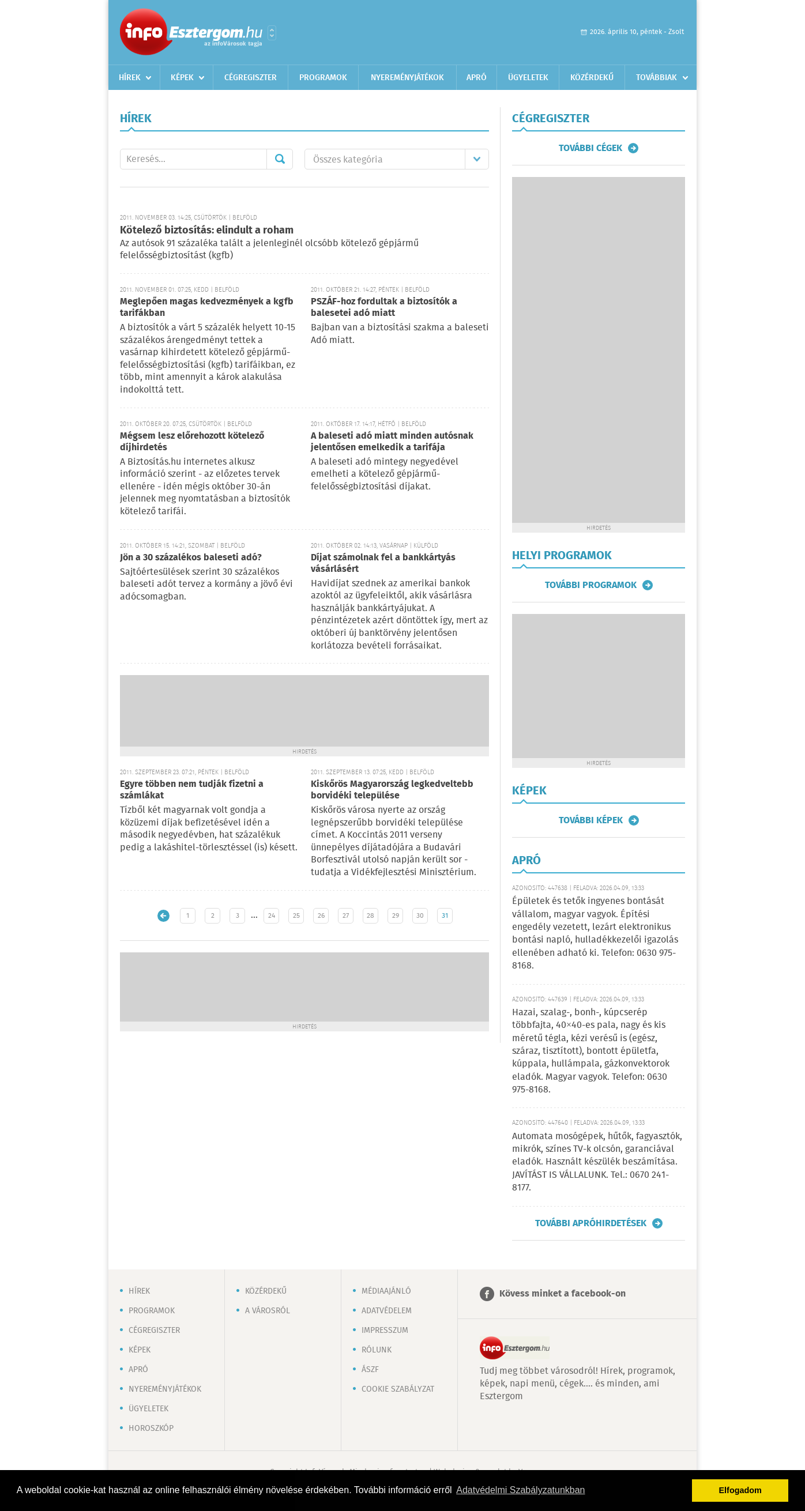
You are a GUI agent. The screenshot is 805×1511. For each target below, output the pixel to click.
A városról (267, 1311)
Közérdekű (592, 77)
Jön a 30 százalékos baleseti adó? (191, 558)
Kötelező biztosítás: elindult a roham (207, 231)
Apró (477, 77)
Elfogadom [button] (740, 1490)
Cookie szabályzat (398, 1389)
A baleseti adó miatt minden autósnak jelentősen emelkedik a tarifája (392, 442)
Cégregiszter (250, 77)
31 (445, 915)
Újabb (163, 916)
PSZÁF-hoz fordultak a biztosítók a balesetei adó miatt (384, 308)
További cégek (590, 148)
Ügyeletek (528, 77)
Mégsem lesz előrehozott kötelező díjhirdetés (192, 442)
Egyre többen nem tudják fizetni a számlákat (192, 790)
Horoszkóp (151, 1428)
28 (370, 915)
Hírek (130, 77)
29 (395, 915)
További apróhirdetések (590, 1223)
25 (296, 915)
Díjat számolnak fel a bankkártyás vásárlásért (383, 563)
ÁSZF (370, 1369)
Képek (182, 77)
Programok (323, 77)
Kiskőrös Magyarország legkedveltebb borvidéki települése (392, 790)
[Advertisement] (304, 709)
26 (321, 915)
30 (420, 915)
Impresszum (385, 1330)
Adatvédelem (387, 1311)
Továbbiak (656, 77)
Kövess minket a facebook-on (562, 1294)
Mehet (279, 159)
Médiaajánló (386, 1291)
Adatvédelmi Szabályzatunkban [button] (520, 1490)
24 (271, 915)
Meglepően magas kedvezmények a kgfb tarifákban (207, 308)
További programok (591, 585)
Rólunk (377, 1350)
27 (346, 915)
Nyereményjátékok (407, 77)
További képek (591, 820)
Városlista (272, 32)
